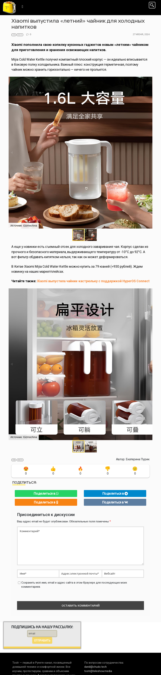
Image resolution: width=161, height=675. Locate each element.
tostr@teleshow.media (98, 671)
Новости (20, 35)
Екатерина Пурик (138, 459)
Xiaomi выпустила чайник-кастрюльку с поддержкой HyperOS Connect (93, 281)
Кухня (13, 35)
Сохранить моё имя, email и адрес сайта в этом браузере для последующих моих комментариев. (74, 585)
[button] (91, 235)
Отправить (42, 640)
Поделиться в (46, 493)
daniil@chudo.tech (95, 667)
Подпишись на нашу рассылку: (42, 627)
